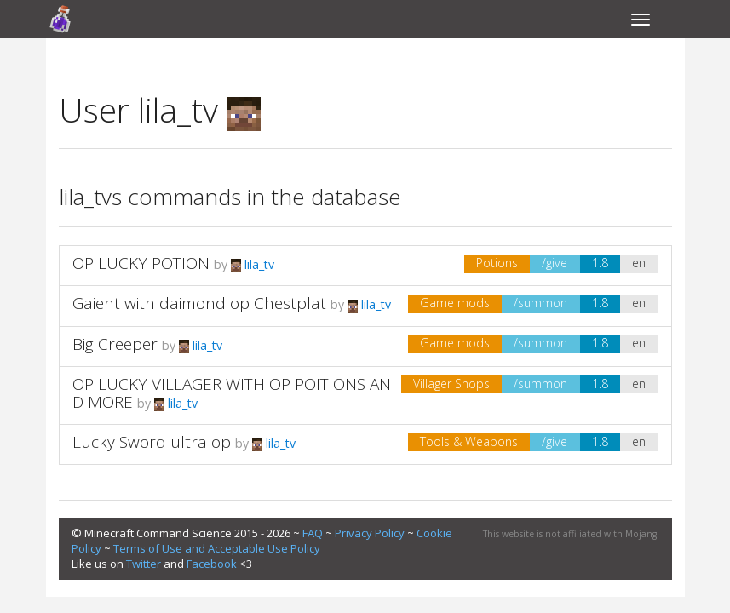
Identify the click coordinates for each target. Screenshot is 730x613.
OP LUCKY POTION (143, 263)
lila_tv (252, 264)
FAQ (312, 533)
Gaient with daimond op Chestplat (199, 303)
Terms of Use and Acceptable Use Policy (216, 548)
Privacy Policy (370, 533)
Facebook (212, 563)
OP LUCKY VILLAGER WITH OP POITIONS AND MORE (231, 393)
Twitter (143, 563)
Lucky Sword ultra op (151, 442)
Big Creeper (115, 344)
